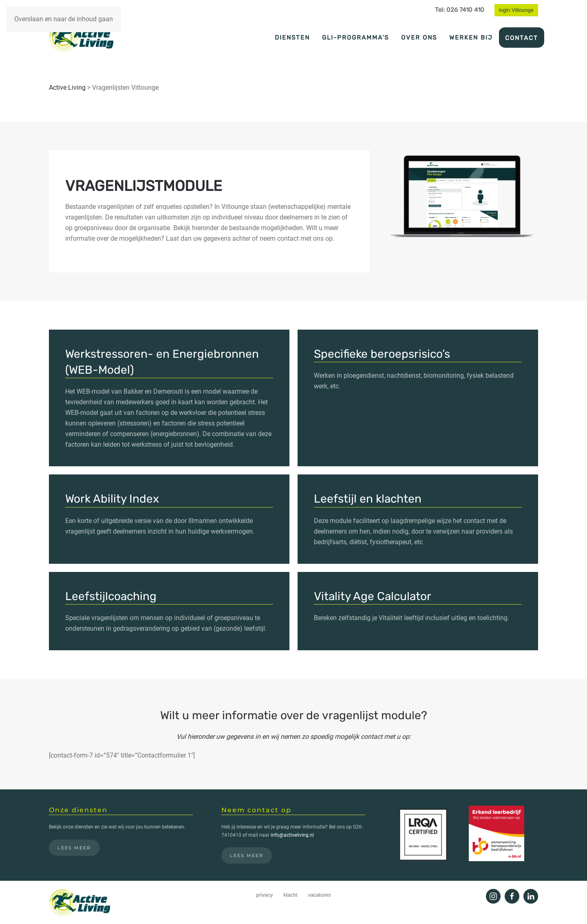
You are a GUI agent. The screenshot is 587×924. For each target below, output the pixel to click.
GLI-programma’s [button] (355, 37)
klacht (290, 895)
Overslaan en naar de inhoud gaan (63, 19)
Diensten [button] (292, 37)
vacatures (319, 895)
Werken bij (471, 37)
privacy (264, 895)
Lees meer (74, 848)
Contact (521, 38)
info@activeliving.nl (292, 835)
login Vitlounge (516, 10)
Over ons (419, 37)
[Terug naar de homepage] (81, 37)
